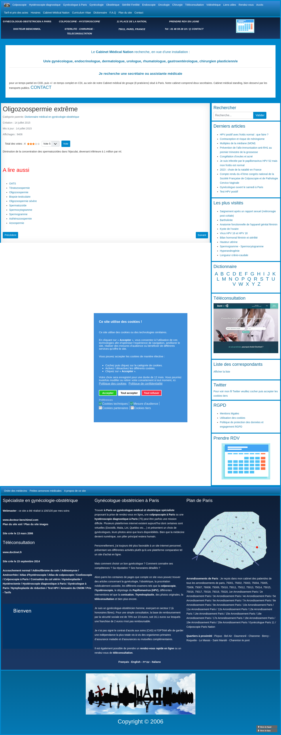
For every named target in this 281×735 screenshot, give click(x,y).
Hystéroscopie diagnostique (45, 4)
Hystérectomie (11, 583)
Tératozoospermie (19, 187)
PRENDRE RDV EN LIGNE (184, 21)
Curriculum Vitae (81, 12)
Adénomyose (69, 570)
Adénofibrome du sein (45, 570)
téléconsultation (104, 599)
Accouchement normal (16, 570)
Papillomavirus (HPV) (146, 590)
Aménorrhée (10, 574)
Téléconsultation (194, 4)
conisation (127, 594)
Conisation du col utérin (45, 579)
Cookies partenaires (115, 408)
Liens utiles (229, 4)
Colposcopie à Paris (16, 579)
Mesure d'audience (145, 403)
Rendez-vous (246, 4)
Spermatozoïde (18, 205)
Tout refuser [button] (151, 393)
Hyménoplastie (71, 579)
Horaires (35, 12)
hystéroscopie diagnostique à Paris (116, 518)
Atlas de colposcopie (61, 574)
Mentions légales (229, 413)
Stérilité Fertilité (130, 4)
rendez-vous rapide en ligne (157, 648)
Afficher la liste (222, 371)
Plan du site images (36, 524)
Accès (259, 4)
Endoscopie (149, 4)
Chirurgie (177, 4)
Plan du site (125, 12)
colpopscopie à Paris (162, 514)
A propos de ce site (75, 490)
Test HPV (53, 588)
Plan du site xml (12, 524)
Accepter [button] (108, 393)
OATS (12, 183)
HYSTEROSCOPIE (89, 21)
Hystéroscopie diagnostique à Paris (44, 583)
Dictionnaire (100, 12)
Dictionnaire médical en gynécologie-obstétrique (52, 116)
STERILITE (71, 29)
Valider (260, 115)
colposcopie (168, 585)
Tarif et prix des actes (16, 12)
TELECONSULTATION (79, 33)
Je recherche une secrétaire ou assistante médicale (140, 73)
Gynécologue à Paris (75, 4)
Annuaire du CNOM (72, 588)
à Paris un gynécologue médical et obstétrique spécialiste (139, 510)
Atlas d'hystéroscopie (33, 574)
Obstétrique (112, 4)
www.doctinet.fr (12, 552)
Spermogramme (18, 214)
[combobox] (233, 115)
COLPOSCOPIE (68, 21)
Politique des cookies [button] (112, 383)
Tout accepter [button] (129, 393)
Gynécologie (96, 4)
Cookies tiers (142, 408)
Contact (138, 12)
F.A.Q (113, 12)
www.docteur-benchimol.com (20, 519)
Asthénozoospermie (20, 218)
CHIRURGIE (86, 29)
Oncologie (164, 4)
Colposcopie (19, 4)
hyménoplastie (145, 594)
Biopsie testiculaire (20, 196)
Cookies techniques (115, 403)
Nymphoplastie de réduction (28, 588)
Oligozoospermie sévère (23, 201)
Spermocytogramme (20, 209)
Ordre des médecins (15, 490)
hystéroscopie (104, 590)
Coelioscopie (84, 574)
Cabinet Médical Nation (56, 12)
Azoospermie (16, 223)
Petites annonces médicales (45, 490)
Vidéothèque (213, 4)
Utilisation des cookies (232, 417)
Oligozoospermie (18, 192)
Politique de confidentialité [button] (146, 383)
